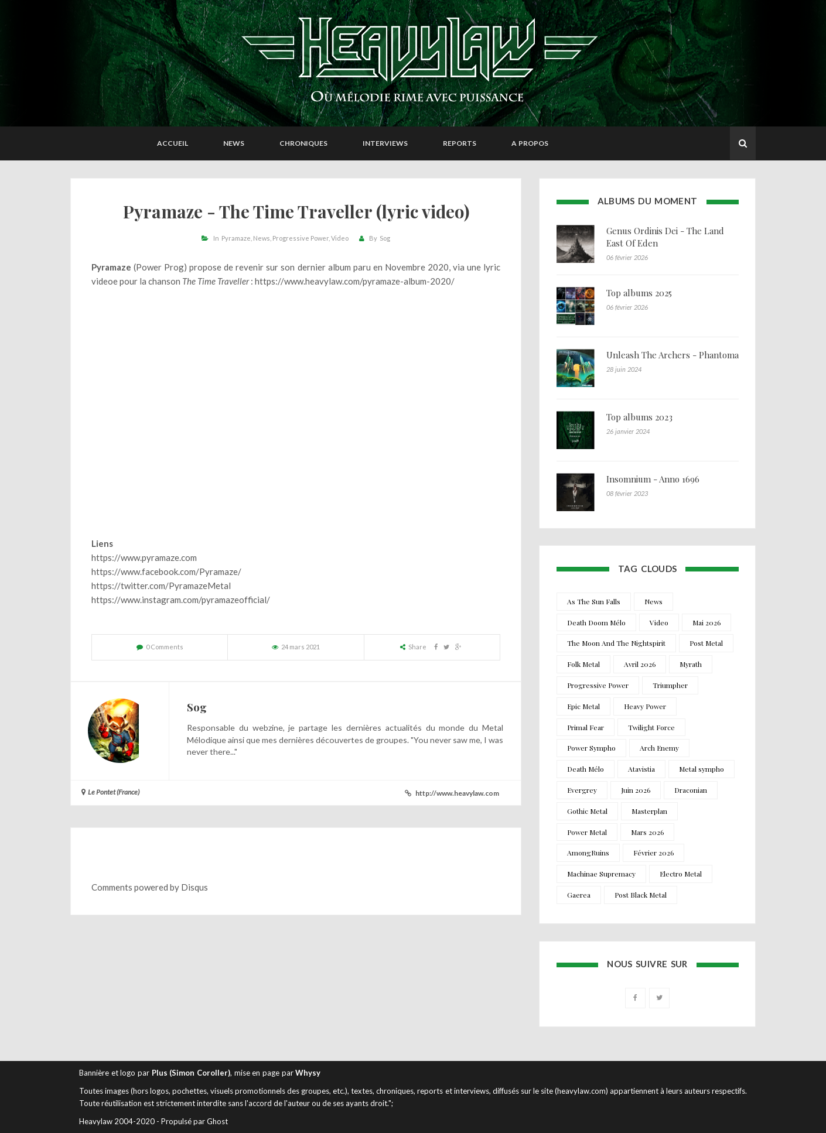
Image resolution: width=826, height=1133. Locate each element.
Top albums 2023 (639, 417)
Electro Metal (681, 873)
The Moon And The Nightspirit (616, 643)
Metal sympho (701, 768)
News (233, 143)
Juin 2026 (635, 790)
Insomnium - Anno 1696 (652, 479)
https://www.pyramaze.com (144, 557)
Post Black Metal (641, 894)
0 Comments (164, 647)
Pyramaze (236, 238)
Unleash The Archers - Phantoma (672, 355)
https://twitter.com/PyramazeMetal (161, 585)
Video (340, 238)
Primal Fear (585, 727)
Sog (385, 238)
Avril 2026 (640, 664)
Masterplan (649, 811)
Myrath (691, 664)
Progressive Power (300, 238)
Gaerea (579, 894)
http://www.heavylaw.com (457, 793)
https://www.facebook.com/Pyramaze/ (166, 571)
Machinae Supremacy (601, 873)
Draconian (690, 790)
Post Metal (706, 643)
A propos (529, 143)
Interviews (385, 143)
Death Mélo (585, 768)
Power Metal (587, 832)
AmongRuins (588, 852)
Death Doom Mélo (596, 622)
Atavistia (641, 768)
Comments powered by (149, 887)
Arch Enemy (659, 747)
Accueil (172, 143)
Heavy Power (645, 706)
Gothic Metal (587, 811)
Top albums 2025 (639, 293)
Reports (459, 143)
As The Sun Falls (593, 601)
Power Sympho (591, 747)
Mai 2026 (706, 622)
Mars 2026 (647, 832)
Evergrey (582, 790)
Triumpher (670, 685)
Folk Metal (583, 664)
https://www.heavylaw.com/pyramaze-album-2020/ (355, 281)
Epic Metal (583, 706)
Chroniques (303, 143)
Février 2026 (653, 852)
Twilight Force (651, 727)
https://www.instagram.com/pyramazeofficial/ (180, 599)
